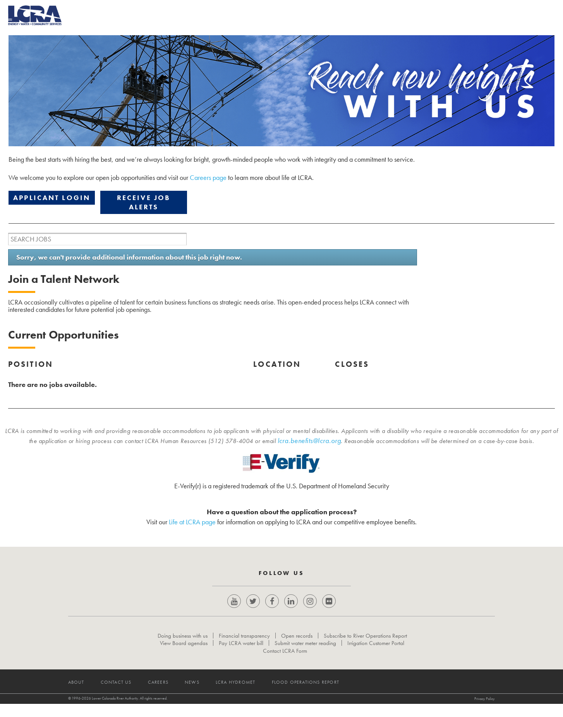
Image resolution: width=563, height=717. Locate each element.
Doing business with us (183, 642)
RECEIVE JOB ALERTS (143, 202)
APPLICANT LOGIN (51, 197)
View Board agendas (184, 650)
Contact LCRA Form (285, 657)
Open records (296, 642)
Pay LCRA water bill (241, 650)
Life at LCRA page (192, 521)
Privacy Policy (442, 711)
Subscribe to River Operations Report (365, 642)
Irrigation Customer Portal (376, 650)
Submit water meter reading (305, 650)
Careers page (208, 177)
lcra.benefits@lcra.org (309, 440)
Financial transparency (244, 642)
